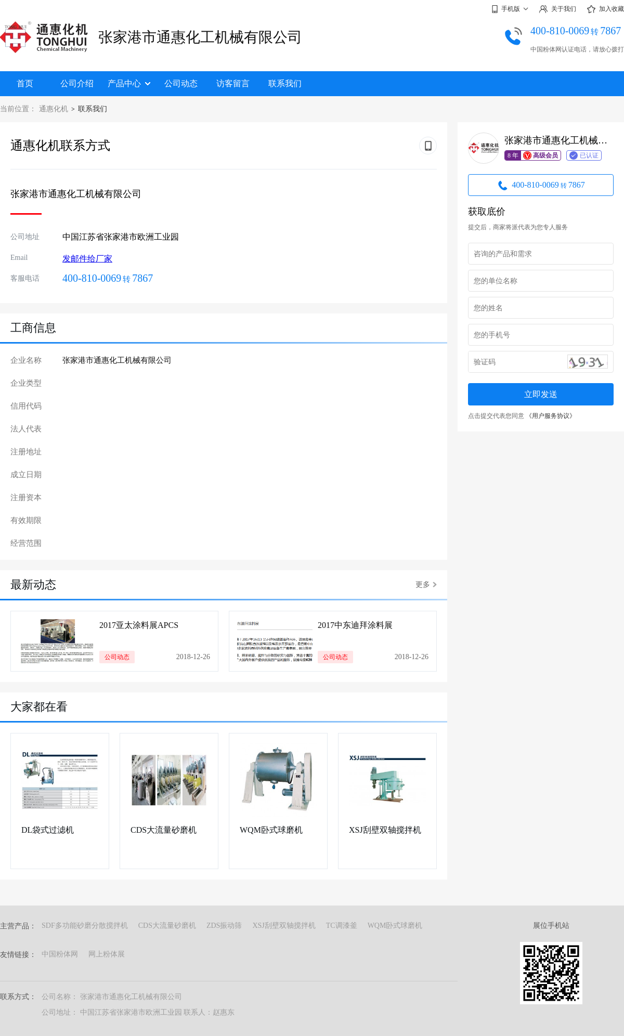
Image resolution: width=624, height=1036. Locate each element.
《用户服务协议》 (551, 415)
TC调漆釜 (341, 925)
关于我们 (557, 9)
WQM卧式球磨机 (271, 829)
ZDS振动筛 (224, 925)
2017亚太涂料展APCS (138, 625)
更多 (426, 584)
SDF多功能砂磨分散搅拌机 (85, 925)
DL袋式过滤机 (47, 829)
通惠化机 (53, 109)
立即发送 (540, 394)
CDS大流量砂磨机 (164, 829)
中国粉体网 (60, 954)
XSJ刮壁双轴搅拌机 (385, 829)
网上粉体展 (106, 954)
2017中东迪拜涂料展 (355, 625)
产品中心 (129, 83)
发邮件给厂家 (87, 258)
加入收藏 (605, 9)
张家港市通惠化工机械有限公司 (200, 37)
